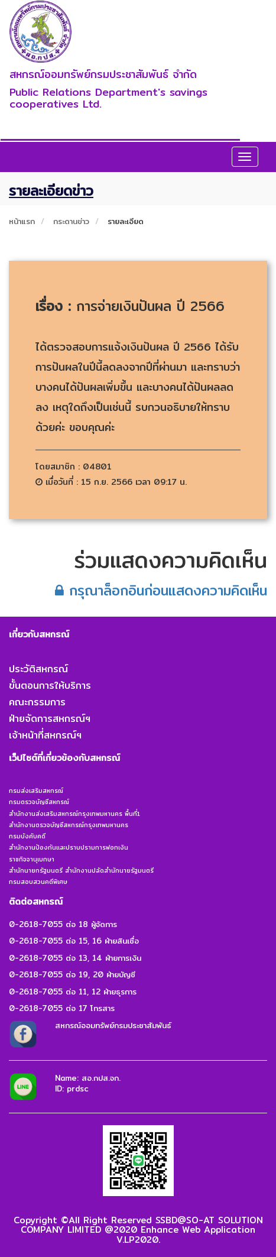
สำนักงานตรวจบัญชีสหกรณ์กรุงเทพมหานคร (68, 825)
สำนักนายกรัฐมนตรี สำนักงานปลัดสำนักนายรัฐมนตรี (81, 870)
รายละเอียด (126, 221)
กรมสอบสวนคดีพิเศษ (38, 881)
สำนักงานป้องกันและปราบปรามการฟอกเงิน (68, 847)
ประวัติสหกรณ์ (38, 669)
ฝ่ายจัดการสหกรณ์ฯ (49, 718)
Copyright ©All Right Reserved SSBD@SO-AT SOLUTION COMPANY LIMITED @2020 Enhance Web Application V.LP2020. (138, 1229)
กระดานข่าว (71, 221)
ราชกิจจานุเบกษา (31, 859)
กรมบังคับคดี (27, 836)
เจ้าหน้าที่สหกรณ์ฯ (45, 735)
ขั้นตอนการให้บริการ (50, 685)
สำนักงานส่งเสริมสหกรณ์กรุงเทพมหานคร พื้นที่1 (74, 813)
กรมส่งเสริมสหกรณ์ (36, 790)
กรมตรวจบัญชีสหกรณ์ (39, 801)
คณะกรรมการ (37, 702)
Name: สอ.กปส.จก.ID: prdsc (88, 1083)
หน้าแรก (22, 221)
